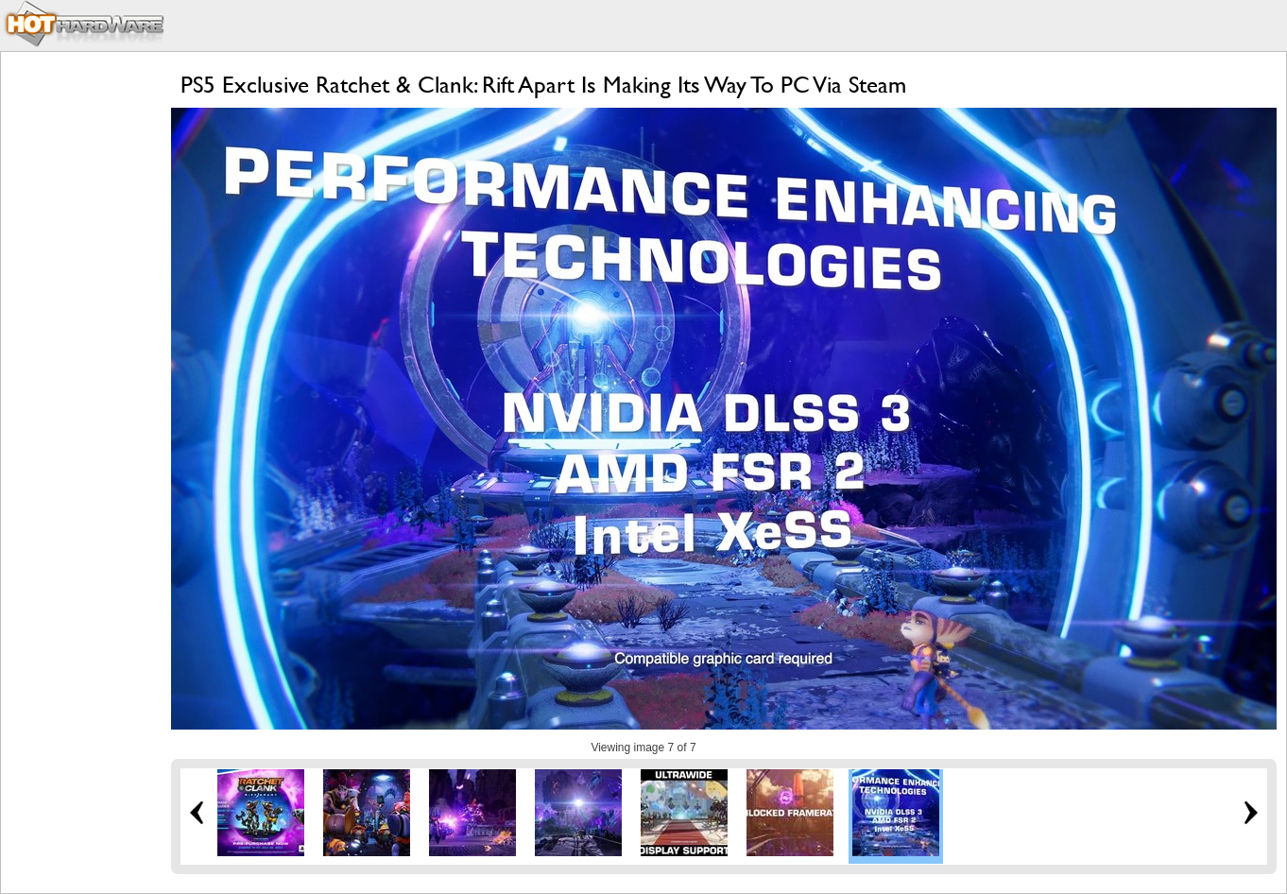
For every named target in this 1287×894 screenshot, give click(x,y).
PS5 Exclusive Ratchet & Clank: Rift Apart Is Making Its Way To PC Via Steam (543, 84)
